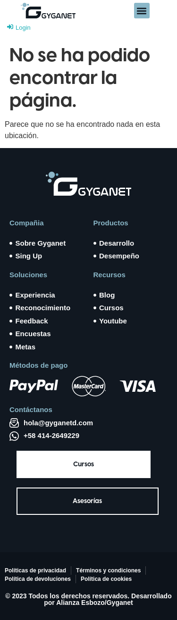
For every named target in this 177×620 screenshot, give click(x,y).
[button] (142, 10)
